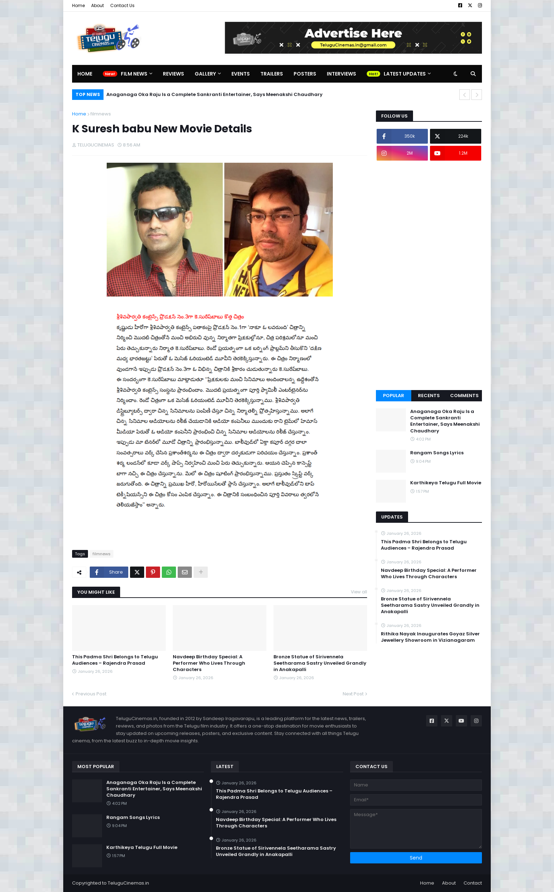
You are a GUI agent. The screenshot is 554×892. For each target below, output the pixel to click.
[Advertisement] (429, 275)
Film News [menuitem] (134, 73)
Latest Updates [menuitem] (405, 73)
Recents (429, 395)
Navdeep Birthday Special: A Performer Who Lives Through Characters (209, 663)
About (97, 5)
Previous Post (91, 693)
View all (359, 592)
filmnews (100, 113)
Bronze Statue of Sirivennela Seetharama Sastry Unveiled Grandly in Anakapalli (319, 663)
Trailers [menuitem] (271, 73)
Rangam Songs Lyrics (437, 453)
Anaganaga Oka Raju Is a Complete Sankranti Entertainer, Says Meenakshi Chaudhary (214, 94)
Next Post (353, 693)
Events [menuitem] (240, 73)
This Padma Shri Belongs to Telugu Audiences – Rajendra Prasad (115, 660)
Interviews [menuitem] (341, 73)
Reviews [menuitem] (173, 73)
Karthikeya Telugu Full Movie (445, 483)
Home (78, 5)
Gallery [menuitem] (205, 73)
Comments (464, 395)
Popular (393, 395)
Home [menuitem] (84, 73)
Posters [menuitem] (305, 73)
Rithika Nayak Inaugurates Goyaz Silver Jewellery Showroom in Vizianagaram (430, 637)
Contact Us (122, 5)
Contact (473, 883)
